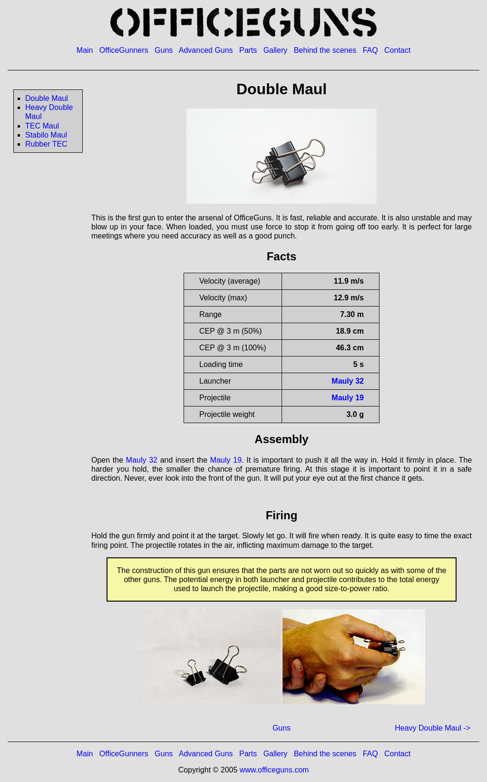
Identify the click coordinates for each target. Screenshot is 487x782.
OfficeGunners (123, 50)
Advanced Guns (206, 50)
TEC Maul (42, 126)
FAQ (370, 50)
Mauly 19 (347, 398)
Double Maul (46, 98)
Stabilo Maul (46, 135)
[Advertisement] (43, 327)
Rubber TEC (46, 144)
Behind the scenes (325, 50)
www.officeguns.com (274, 770)
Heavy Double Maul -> (432, 728)
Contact (397, 50)
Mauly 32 (347, 381)
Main (85, 50)
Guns (164, 50)
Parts (248, 50)
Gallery (275, 50)
